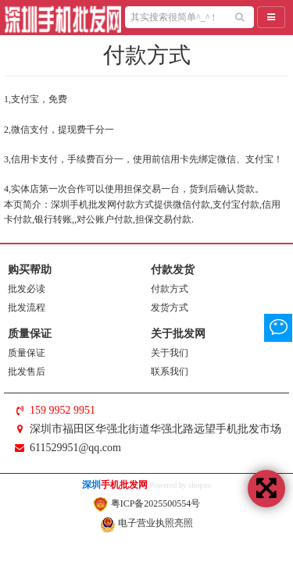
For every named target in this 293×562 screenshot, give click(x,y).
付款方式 (169, 288)
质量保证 (26, 352)
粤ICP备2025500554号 (147, 503)
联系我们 (169, 371)
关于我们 (169, 352)
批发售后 (26, 371)
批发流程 (26, 307)
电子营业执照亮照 (146, 523)
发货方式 (169, 307)
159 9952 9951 (62, 410)
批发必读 (26, 288)
